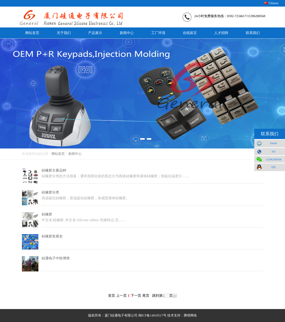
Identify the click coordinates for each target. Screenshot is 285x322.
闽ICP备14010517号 (152, 315)
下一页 (136, 295)
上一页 (121, 295)
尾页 (145, 295)
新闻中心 (75, 154)
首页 (111, 295)
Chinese (273, 3)
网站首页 (58, 154)
